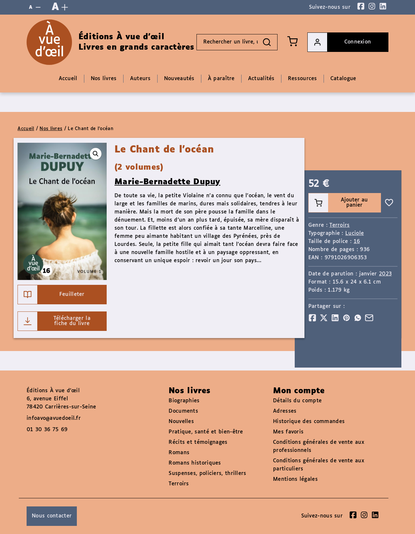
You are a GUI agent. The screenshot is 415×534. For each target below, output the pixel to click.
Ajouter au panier (338, 202)
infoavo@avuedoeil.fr (54, 418)
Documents (183, 411)
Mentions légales (295, 479)
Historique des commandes (309, 421)
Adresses (284, 411)
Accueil (26, 129)
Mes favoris (288, 432)
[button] (95, 154)
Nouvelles (181, 421)
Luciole (354, 233)
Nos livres (51, 129)
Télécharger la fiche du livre (54, 321)
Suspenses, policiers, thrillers (207, 473)
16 (357, 241)
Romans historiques (195, 463)
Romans (179, 452)
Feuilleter (51, 294)
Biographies (184, 401)
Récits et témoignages (198, 442)
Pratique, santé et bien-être (206, 432)
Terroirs (339, 225)
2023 (385, 274)
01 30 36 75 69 (47, 429)
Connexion (339, 42)
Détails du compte (297, 401)
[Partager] (312, 318)
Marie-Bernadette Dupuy (167, 182)
